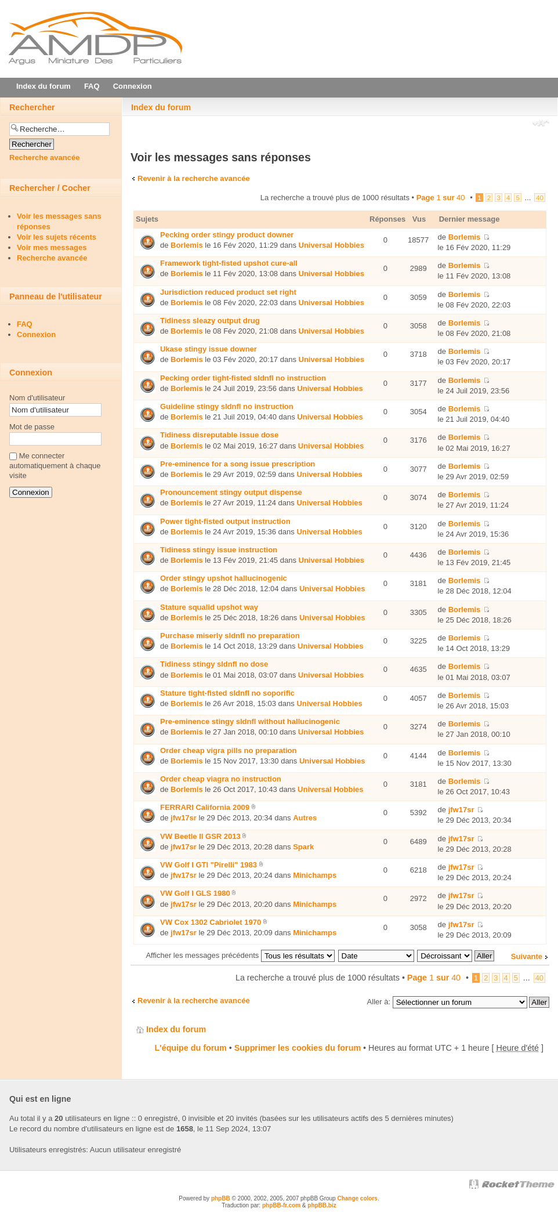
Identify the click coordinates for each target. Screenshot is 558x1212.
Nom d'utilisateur (37, 397)
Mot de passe (32, 426)
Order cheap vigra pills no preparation (228, 750)
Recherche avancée (44, 157)
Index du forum (161, 107)
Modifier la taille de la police (540, 124)
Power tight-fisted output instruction (225, 521)
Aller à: (378, 1001)
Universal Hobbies (331, 245)
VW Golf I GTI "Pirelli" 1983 (208, 864)
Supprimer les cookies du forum (297, 1047)
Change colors (357, 1198)
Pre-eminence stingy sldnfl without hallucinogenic (250, 721)
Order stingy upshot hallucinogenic (223, 578)
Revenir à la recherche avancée (193, 178)
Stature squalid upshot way (209, 607)
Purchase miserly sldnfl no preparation (230, 635)
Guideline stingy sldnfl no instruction (227, 406)
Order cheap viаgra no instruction (220, 779)
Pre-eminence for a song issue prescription (237, 464)
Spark (303, 846)
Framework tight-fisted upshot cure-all (229, 263)
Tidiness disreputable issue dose (219, 434)
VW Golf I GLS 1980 (195, 893)
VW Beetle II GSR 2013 (200, 836)
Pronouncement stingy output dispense (231, 492)
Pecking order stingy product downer (227, 234)
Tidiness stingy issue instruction (218, 549)
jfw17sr (184, 817)
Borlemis (187, 245)
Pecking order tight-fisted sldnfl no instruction (243, 378)
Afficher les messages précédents (240, 955)
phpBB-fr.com (281, 1205)
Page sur (440, 197)
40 (539, 197)
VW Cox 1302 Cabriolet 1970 (210, 922)
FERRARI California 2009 (204, 807)
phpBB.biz (321, 1205)
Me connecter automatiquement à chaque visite (55, 465)
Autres (305, 817)
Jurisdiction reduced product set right (228, 292)
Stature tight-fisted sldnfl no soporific (227, 693)
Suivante (526, 956)
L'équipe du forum (191, 1047)
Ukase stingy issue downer (208, 349)
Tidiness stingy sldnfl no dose (214, 664)
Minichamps (314, 875)
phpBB (220, 1198)
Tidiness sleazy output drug (210, 320)
